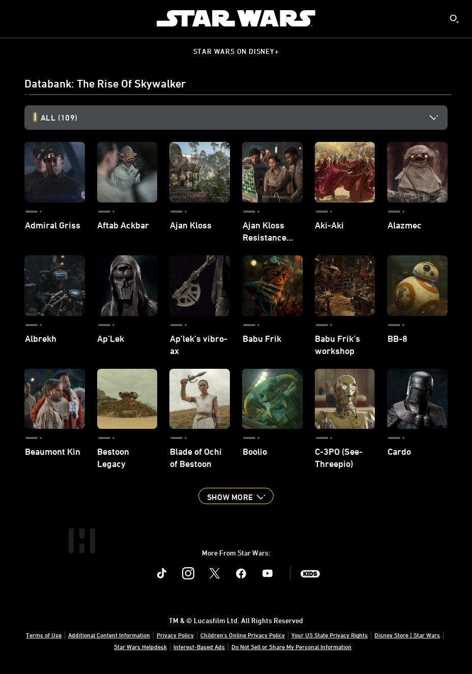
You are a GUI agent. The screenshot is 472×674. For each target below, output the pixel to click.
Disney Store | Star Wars (407, 634)
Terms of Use (44, 634)
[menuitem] (16, 18)
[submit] (454, 19)
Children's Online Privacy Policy (242, 634)
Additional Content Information (109, 634)
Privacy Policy (175, 634)
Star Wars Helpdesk (140, 646)
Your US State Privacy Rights (329, 634)
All (59, 117)
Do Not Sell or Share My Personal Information (291, 646)
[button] (236, 496)
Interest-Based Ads (199, 646)
